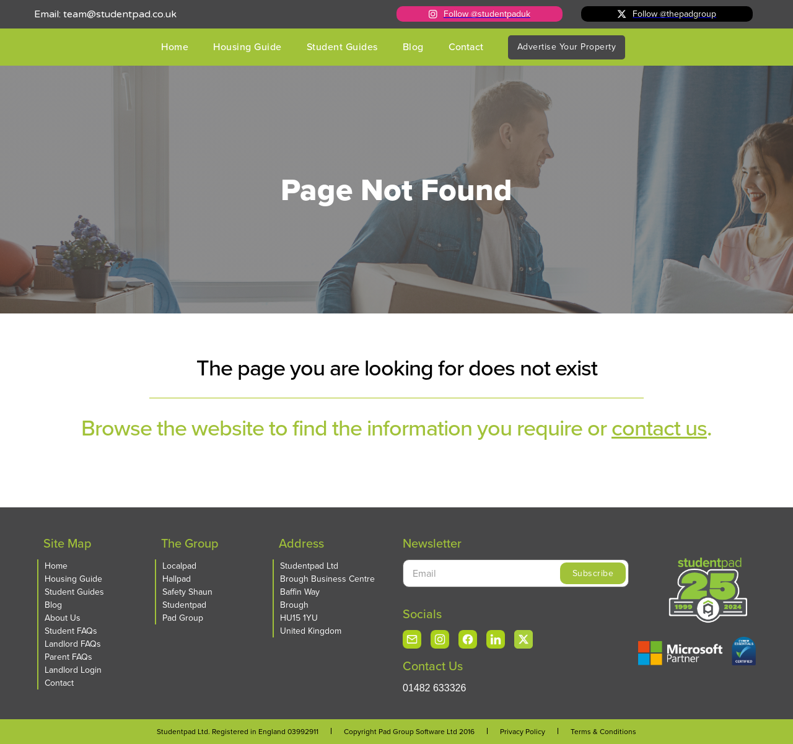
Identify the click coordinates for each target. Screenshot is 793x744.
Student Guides (342, 47)
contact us (659, 427)
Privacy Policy (522, 731)
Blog (413, 47)
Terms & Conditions (603, 731)
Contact (466, 47)
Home (174, 47)
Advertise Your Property (566, 46)
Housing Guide (247, 47)
